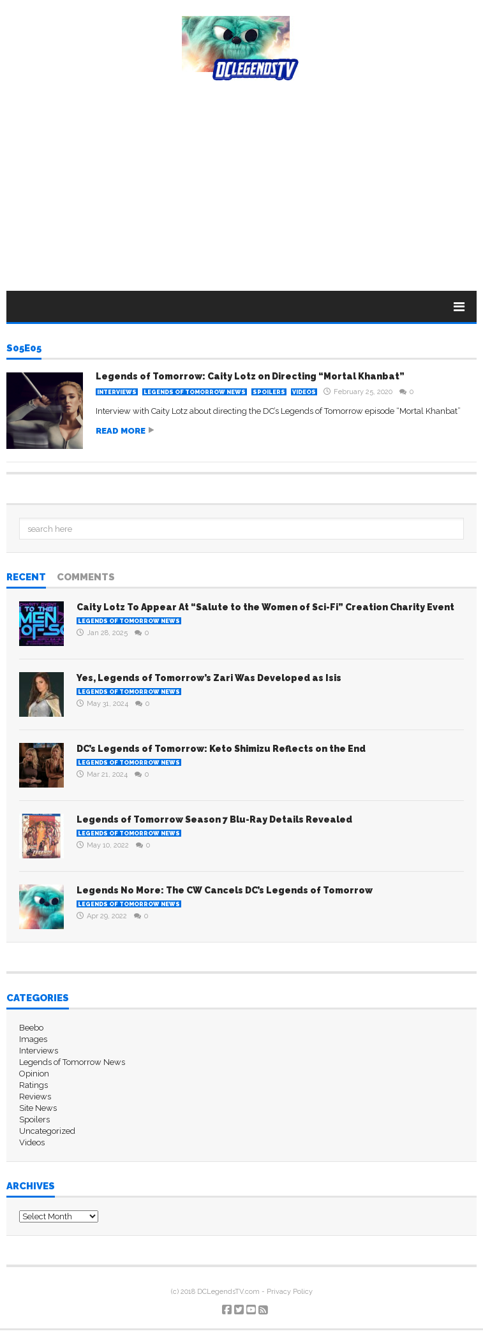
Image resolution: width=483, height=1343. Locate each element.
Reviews (35, 1096)
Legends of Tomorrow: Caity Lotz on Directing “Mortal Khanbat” (250, 376)
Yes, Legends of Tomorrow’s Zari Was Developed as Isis (209, 678)
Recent (26, 578)
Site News (38, 1108)
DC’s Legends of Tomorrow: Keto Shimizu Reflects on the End (221, 749)
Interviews (117, 392)
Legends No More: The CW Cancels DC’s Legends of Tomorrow (225, 890)
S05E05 (23, 349)
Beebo (31, 1027)
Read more (120, 431)
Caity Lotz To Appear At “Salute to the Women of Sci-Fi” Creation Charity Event (265, 607)
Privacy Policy (290, 1292)
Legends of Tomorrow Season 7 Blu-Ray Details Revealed (214, 819)
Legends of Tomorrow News (195, 392)
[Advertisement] (241, 176)
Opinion (34, 1073)
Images (33, 1039)
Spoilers (269, 392)
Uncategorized (47, 1131)
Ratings (33, 1085)
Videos (304, 392)
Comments (86, 578)
